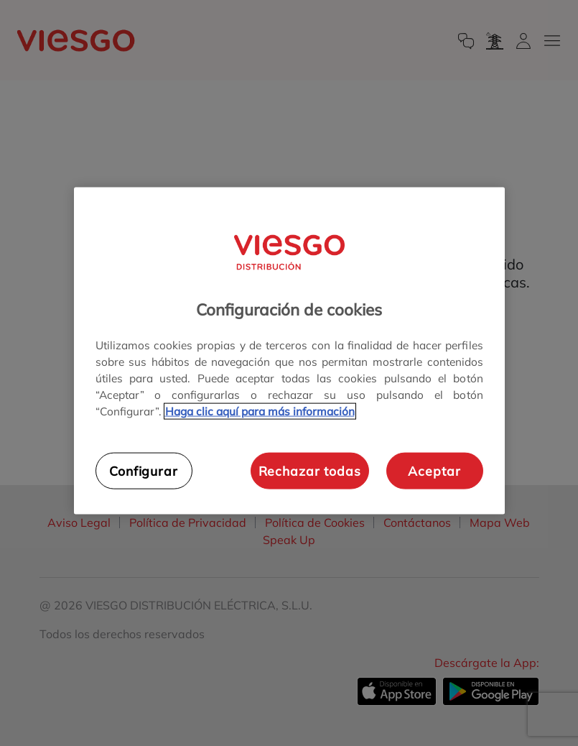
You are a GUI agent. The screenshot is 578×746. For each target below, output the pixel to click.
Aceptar (434, 471)
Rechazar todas (309, 471)
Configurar (143, 471)
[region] (289, 350)
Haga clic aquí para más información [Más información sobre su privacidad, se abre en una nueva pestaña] (260, 411)
